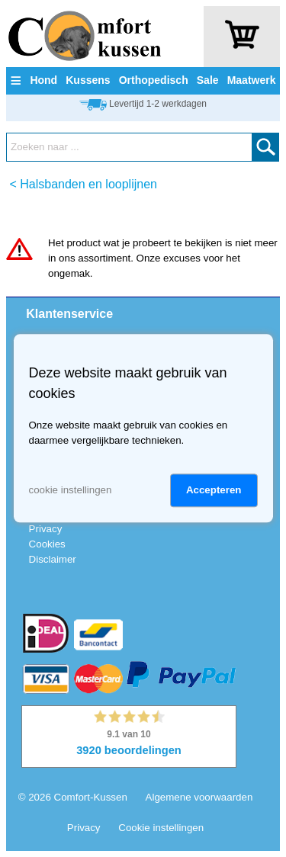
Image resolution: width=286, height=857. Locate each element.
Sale (208, 80)
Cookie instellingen (161, 827)
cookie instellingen (70, 490)
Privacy (46, 528)
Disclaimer (52, 559)
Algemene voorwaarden (199, 797)
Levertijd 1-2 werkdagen (158, 103)
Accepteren (214, 490)
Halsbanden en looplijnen (88, 184)
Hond (43, 80)
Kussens (88, 80)
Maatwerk (251, 80)
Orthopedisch (153, 80)
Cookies (47, 544)
